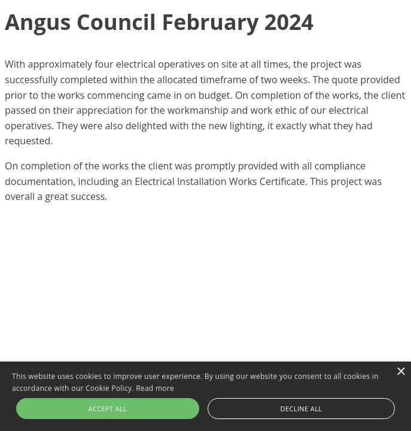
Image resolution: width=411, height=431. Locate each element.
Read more (155, 388)
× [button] (400, 372)
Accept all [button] (108, 408)
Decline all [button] (301, 408)
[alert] (205, 396)
